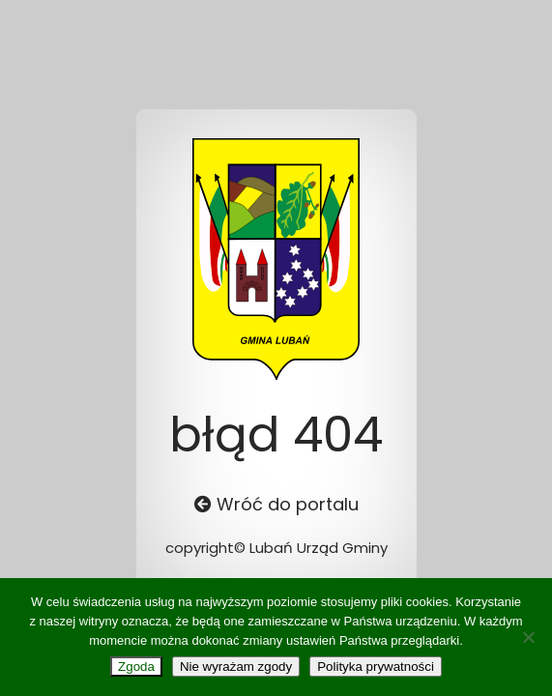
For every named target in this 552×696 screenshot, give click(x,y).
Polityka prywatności (375, 666)
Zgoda (136, 666)
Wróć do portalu (276, 504)
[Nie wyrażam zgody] (527, 637)
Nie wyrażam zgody (236, 666)
